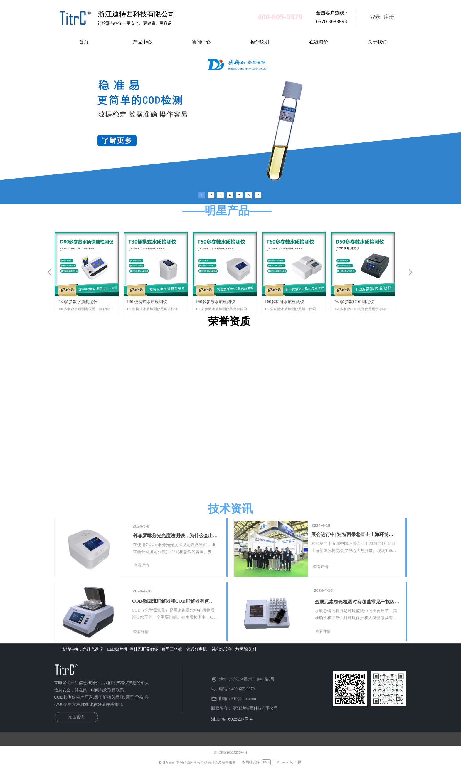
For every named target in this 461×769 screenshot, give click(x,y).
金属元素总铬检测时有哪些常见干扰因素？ (355, 602)
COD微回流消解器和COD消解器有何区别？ (173, 602)
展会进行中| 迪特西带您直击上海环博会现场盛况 (352, 535)
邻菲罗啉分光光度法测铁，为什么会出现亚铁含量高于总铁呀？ (175, 536)
